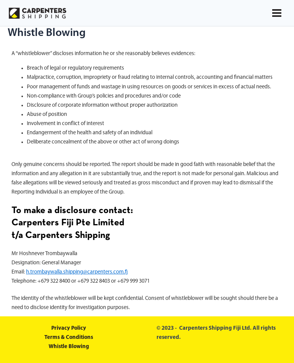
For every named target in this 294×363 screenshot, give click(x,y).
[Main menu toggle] (276, 13)
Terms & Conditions (68, 337)
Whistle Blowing (69, 347)
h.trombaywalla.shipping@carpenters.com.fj (77, 272)
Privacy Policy (68, 328)
